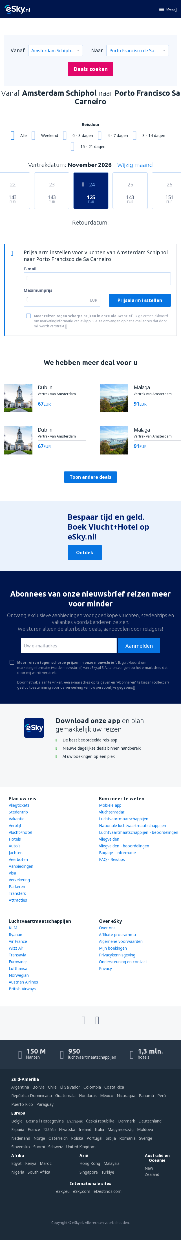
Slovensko (20, 1146)
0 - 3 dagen (82, 135)
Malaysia (111, 1163)
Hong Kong (90, 1163)
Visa (12, 873)
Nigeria (17, 1172)
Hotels (15, 839)
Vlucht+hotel (20, 832)
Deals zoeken (91, 69)
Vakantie (17, 818)
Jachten (16, 852)
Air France (18, 941)
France (34, 1129)
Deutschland (150, 1121)
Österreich (58, 1138)
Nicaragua (126, 1095)
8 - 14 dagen (153, 135)
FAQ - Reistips (112, 859)
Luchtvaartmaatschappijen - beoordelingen (138, 832)
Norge (39, 1138)
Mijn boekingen (113, 948)
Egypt (16, 1163)
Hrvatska (67, 1129)
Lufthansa (18, 968)
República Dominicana (31, 1095)
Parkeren (17, 886)
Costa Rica (114, 1087)
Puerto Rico (22, 1104)
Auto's (15, 846)
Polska (77, 1138)
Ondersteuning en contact (123, 961)
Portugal (94, 1138)
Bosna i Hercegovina (45, 1121)
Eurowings (18, 961)
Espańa (17, 1129)
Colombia (92, 1087)
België (17, 1121)
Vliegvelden (109, 839)
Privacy (105, 968)
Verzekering (19, 879)
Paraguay (45, 1104)
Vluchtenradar (111, 812)
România (127, 1138)
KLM (13, 927)
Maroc (46, 1163)
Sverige (145, 1138)
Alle (23, 135)
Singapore (89, 1172)
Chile (52, 1087)
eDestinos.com (108, 1191)
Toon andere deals (90, 477)
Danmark (126, 1121)
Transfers (17, 893)
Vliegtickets (19, 805)
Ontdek (84, 552)
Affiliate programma (117, 934)
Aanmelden (139, 645)
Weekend (49, 135)
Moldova (145, 1129)
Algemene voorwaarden (121, 941)
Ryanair (15, 934)
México (106, 1095)
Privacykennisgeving (117, 955)
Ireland (85, 1129)
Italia (99, 1129)
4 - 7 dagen (117, 135)
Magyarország (120, 1129)
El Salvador (70, 1087)
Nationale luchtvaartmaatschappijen (132, 825)
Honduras (88, 1095)
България (75, 1121)
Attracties (18, 900)
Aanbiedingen (21, 866)
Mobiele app (110, 805)
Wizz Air (16, 948)
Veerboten (18, 859)
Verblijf (15, 825)
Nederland (20, 1138)
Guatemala (65, 1095)
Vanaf (18, 50)
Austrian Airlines (23, 982)
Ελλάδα (49, 1129)
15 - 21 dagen (92, 146)
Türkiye (107, 1172)
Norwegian (19, 975)
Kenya (30, 1163)
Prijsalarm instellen (140, 300)
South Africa (39, 1172)
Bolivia (38, 1087)
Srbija (111, 1138)
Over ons (107, 927)
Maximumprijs (38, 290)
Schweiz (55, 1146)
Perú (161, 1095)
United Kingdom (81, 1146)
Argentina (20, 1087)
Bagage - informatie (117, 852)
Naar (97, 50)
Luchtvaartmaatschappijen (123, 818)
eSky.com (81, 1191)
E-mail (30, 269)
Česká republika (100, 1121)
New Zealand (152, 1171)
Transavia (17, 955)
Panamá (146, 1095)
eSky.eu (63, 1191)
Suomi (39, 1146)
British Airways (22, 988)
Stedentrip (18, 812)
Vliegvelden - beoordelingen (124, 846)
